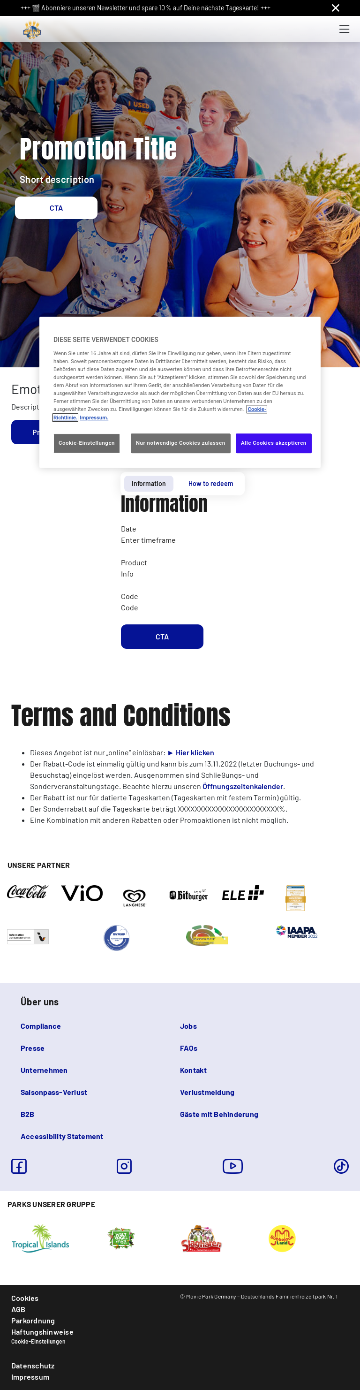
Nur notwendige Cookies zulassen (180, 443)
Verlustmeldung (207, 1091)
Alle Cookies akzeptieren (274, 443)
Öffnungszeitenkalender (242, 786)
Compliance (41, 1025)
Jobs (188, 1025)
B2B (28, 1113)
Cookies (25, 1297)
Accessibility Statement (62, 1136)
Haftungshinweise (42, 1331)
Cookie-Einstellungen (38, 1341)
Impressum (30, 1376)
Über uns (40, 1001)
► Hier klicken (190, 752)
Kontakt (193, 1069)
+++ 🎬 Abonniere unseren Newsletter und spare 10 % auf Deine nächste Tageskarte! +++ (145, 8)
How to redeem (210, 483)
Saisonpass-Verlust (54, 1091)
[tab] (148, 483)
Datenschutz (33, 1365)
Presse (33, 1047)
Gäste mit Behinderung (219, 1113)
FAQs (188, 1047)
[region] (180, 392)
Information (149, 483)
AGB (18, 1309)
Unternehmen (44, 1069)
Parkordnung (33, 1320)
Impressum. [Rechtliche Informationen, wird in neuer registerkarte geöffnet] (94, 417)
